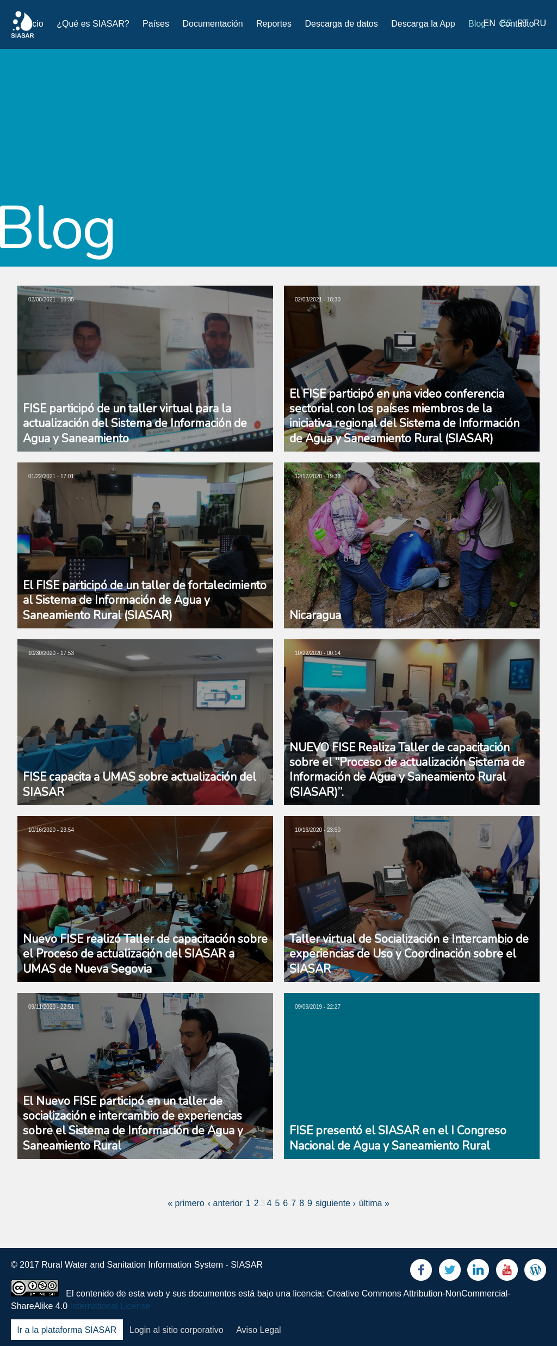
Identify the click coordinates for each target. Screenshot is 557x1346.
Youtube (507, 1272)
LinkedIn (478, 1272)
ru (540, 23)
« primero (186, 1203)
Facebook (421, 1272)
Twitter (450, 1272)
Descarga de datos (341, 23)
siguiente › (335, 1203)
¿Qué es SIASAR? (93, 23)
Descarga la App (423, 23)
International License (110, 1306)
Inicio (33, 23)
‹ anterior (225, 1203)
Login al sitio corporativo (176, 1330)
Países (156, 23)
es (506, 23)
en (490, 23)
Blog (477, 23)
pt (522, 23)
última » (374, 1203)
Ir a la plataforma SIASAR (66, 1330)
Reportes (274, 23)
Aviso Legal (258, 1330)
